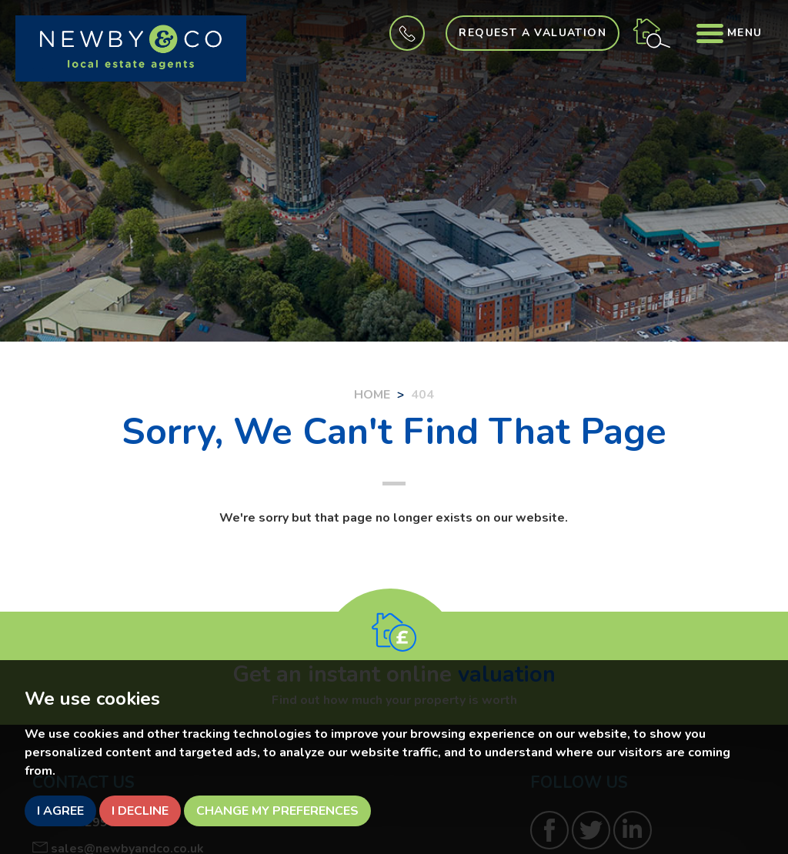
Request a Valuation (528, 32)
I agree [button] (60, 810)
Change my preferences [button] (277, 810)
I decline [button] (140, 810)
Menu (728, 32)
